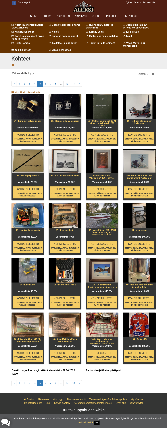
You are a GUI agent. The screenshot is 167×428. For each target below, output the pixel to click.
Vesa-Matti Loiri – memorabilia (135, 44)
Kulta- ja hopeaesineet (63, 36)
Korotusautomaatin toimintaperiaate (93, 403)
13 (73, 83)
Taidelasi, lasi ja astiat (63, 43)
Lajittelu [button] (143, 74)
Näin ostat (63, 16)
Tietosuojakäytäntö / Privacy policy (108, 399)
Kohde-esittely (62, 403)
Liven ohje (130, 16)
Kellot (54, 31)
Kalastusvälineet (23, 31)
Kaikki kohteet (21, 49)
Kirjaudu (137, 2)
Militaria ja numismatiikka (102, 36)
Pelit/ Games (21, 43)
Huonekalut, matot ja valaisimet (99, 26)
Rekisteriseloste (33, 403)
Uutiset (97, 16)
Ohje (48, 403)
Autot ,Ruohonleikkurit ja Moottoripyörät (27, 26)
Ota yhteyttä (24, 2)
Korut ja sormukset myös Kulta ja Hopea (28, 37)
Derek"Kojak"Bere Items (64, 24)
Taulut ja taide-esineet (100, 43)
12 (66, 83)
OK (96, 422)
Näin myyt (81, 16)
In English (112, 16)
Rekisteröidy (149, 2)
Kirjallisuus (131, 31)
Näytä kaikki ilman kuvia (26, 92)
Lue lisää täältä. (85, 422)
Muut (127, 36)
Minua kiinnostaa (60, 49)
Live (34, 16)
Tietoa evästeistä (76, 399)
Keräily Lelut (95, 31)
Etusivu (47, 16)
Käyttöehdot (137, 399)
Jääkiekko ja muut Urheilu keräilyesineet (136, 26)
